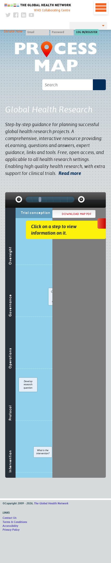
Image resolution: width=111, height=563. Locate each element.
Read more (70, 173)
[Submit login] (87, 32)
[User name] (37, 32)
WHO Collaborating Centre (52, 10)
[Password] (62, 32)
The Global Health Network (38, 5)
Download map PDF (77, 213)
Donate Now (13, 31)
